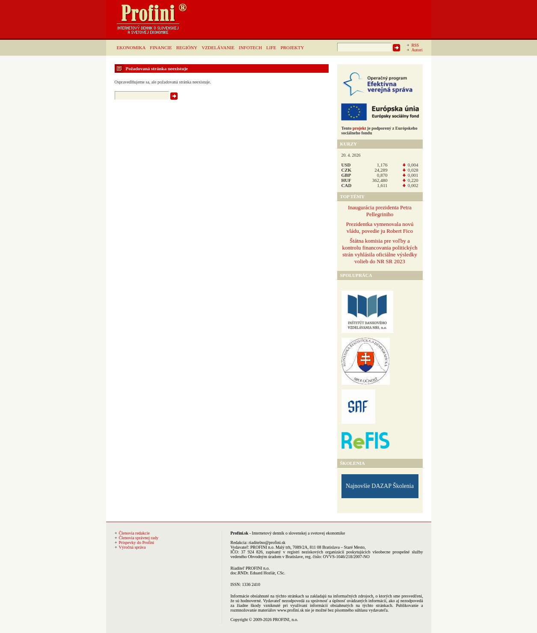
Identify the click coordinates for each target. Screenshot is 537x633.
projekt (359, 128)
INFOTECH (250, 47)
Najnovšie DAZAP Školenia (380, 486)
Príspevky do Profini (136, 542)
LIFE (271, 47)
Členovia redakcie (134, 533)
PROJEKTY (292, 47)
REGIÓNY (187, 47)
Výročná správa (132, 547)
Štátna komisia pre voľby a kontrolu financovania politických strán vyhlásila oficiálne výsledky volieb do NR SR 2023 (379, 251)
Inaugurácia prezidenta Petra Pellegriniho (380, 210)
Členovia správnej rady (139, 537)
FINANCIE (161, 47)
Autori (416, 50)
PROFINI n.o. (262, 547)
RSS (415, 45)
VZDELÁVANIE (218, 47)
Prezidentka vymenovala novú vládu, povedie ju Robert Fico (379, 227)
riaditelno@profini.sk (267, 542)
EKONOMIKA (131, 47)
